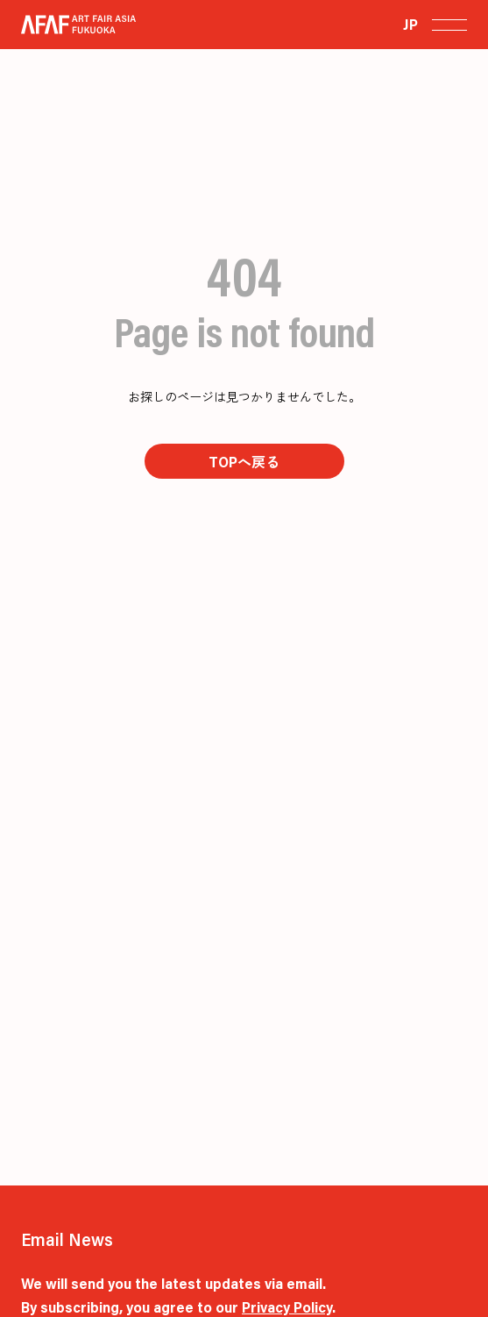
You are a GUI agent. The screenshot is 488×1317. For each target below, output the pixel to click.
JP (410, 24)
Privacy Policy (287, 1307)
